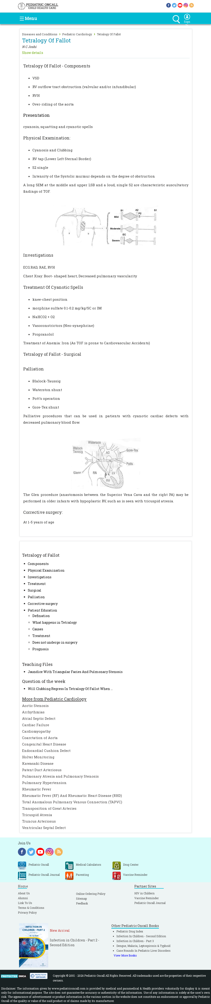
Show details (32, 52)
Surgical (34, 590)
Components (38, 564)
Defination (41, 616)
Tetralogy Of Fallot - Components (56, 66)
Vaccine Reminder (146, 898)
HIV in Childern (144, 893)
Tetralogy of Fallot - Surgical (52, 354)
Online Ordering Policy (90, 894)
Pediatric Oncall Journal (150, 903)
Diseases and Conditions (39, 34)
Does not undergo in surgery (54, 642)
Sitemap (81, 898)
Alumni (23, 898)
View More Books (125, 955)
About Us (24, 893)
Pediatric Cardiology (77, 34)
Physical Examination (46, 570)
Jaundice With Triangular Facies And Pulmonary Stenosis (75, 672)
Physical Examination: (46, 138)
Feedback (82, 903)
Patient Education (42, 610)
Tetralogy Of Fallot (109, 34)
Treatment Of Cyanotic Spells (53, 287)
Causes (37, 629)
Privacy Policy (27, 912)
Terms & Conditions (31, 907)
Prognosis (40, 649)
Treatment (37, 583)
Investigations (39, 577)
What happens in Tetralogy (54, 622)
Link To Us (25, 903)
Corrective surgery (43, 603)
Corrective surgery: (42, 512)
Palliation (36, 597)
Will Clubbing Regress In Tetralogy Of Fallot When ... (70, 689)
